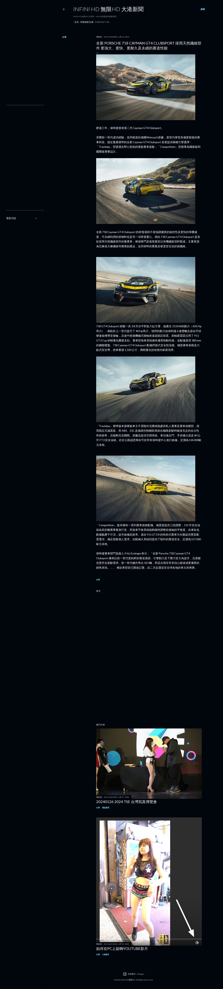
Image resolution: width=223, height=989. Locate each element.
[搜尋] (203, 9)
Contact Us (101, 22)
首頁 (75, 22)
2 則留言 (105, 954)
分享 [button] (64, 37)
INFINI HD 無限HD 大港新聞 (108, 9)
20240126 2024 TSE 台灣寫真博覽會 (126, 801)
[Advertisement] (149, 694)
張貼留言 (105, 807)
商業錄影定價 (85, 22)
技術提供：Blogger (133, 974)
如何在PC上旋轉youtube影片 (122, 948)
